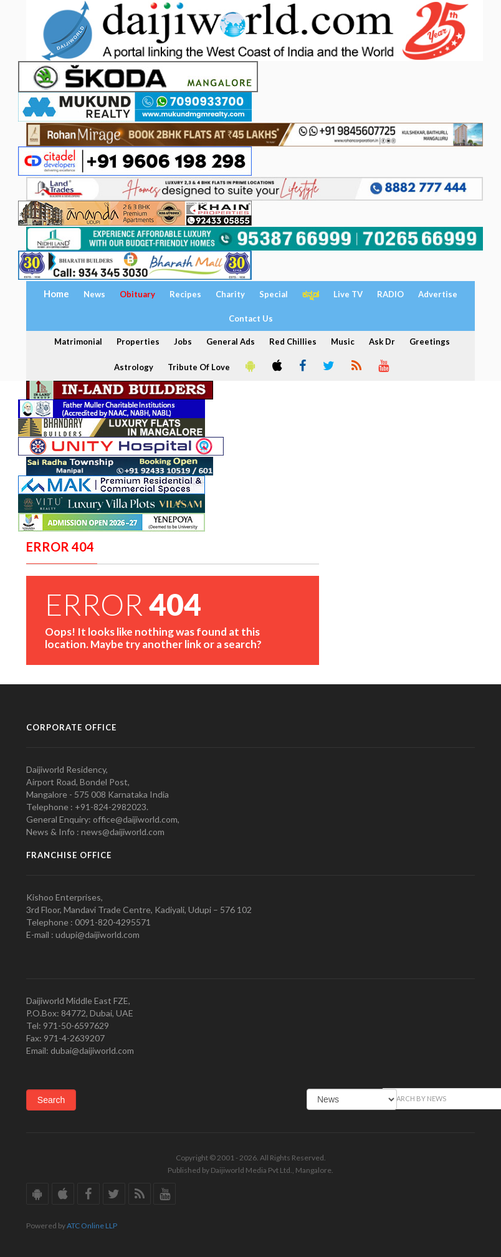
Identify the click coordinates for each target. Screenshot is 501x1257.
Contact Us (251, 318)
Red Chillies (293, 342)
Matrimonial (78, 342)
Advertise (437, 294)
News (94, 294)
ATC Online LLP (92, 1225)
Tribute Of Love (199, 367)
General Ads (230, 342)
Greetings (429, 342)
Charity (230, 294)
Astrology (133, 367)
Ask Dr (382, 342)
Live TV (348, 294)
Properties (138, 342)
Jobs (183, 342)
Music (343, 342)
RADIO (390, 294)
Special (273, 294)
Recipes (185, 294)
